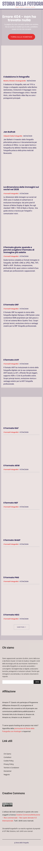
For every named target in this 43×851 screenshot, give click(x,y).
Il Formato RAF (11, 428)
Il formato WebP (11, 540)
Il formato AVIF (11, 359)
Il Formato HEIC (11, 614)
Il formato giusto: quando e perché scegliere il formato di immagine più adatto (18, 250)
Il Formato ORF (11, 304)
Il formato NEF (10, 502)
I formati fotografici (11, 194)
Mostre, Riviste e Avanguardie (14, 81)
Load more (21, 627)
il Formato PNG (11, 577)
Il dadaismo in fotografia (16, 76)
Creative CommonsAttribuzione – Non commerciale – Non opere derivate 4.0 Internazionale (21, 818)
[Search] (37, 682)
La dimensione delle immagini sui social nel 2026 (21, 188)
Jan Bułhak (9, 131)
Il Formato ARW (11, 465)
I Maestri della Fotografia (12, 136)
